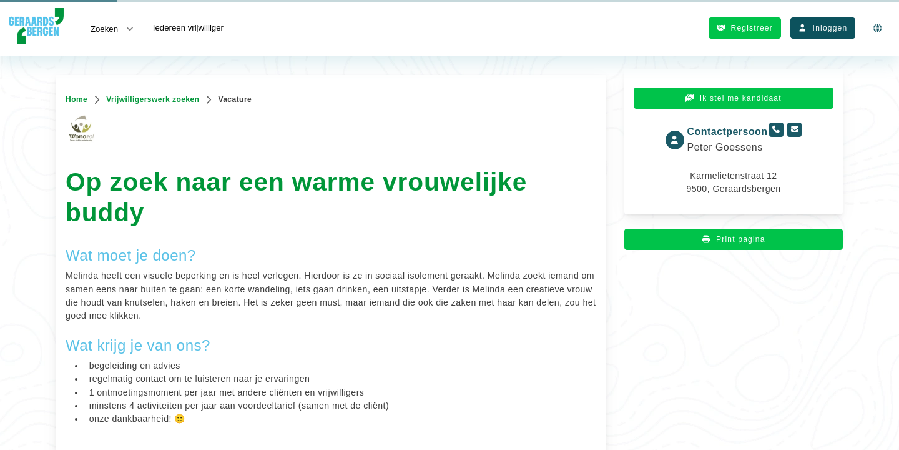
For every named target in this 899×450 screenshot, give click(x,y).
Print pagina (733, 239)
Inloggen (822, 28)
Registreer (745, 28)
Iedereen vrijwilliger (188, 27)
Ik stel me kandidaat (733, 98)
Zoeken (113, 28)
